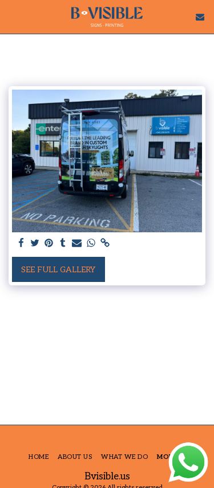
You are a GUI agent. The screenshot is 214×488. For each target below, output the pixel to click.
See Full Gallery (58, 270)
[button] (12, 16)
